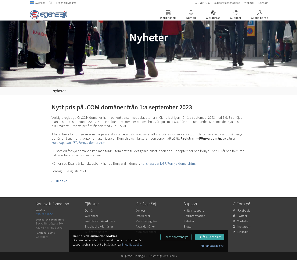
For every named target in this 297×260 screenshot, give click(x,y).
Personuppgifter (146, 221)
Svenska (40, 2)
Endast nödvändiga (176, 237)
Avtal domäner (145, 226)
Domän (89, 210)
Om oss (140, 210)
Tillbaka (59, 181)
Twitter (242, 216)
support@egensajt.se (227, 3)
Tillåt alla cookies (209, 237)
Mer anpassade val (212, 245)
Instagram (244, 226)
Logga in (263, 3)
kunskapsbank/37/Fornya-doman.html (79, 142)
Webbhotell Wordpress (100, 221)
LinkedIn (243, 232)
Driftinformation (194, 216)
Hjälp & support (194, 210)
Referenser (143, 216)
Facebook (243, 210)
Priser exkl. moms (66, 3)
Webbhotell (92, 216)
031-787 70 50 (202, 3)
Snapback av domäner (99, 226)
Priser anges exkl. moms (163, 256)
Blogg (187, 226)
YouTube (242, 221)
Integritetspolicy (132, 244)
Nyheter (189, 221)
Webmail (249, 3)
